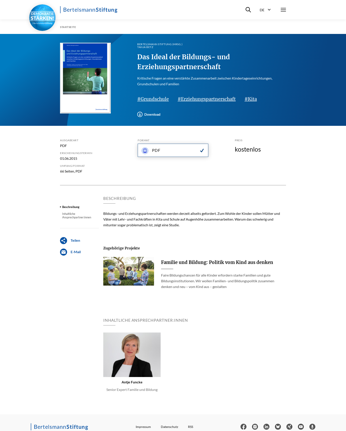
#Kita (250, 99)
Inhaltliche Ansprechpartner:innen (76, 215)
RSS (190, 427)
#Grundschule (153, 99)
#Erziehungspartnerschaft (207, 99)
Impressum (143, 427)
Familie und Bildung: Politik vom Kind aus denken (217, 262)
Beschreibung (70, 207)
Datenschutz (169, 427)
